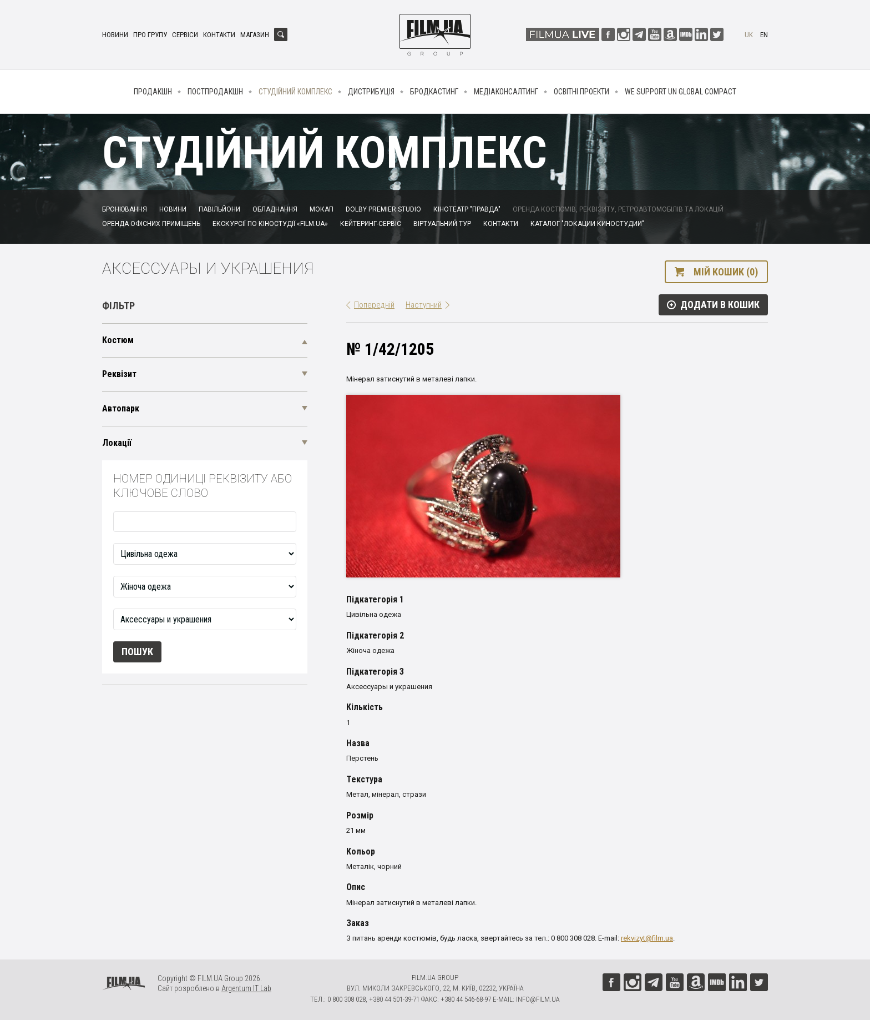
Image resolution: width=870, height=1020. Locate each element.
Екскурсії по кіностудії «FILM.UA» (270, 224)
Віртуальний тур (442, 224)
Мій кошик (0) (726, 272)
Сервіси (185, 35)
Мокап (321, 209)
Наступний (424, 305)
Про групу (150, 35)
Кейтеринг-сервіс (370, 224)
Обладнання (274, 209)
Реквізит (119, 374)
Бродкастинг (434, 91)
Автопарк (120, 408)
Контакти (219, 35)
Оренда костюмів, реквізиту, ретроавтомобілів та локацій (618, 209)
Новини (115, 35)
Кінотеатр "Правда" (466, 209)
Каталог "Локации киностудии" (587, 224)
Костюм (118, 340)
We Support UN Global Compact (680, 91)
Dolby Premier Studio (383, 209)
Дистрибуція (371, 91)
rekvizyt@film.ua (647, 938)
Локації (116, 443)
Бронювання (124, 209)
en (764, 35)
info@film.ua (538, 999)
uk (749, 35)
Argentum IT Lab (246, 988)
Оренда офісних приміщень (151, 224)
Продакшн (153, 91)
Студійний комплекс (295, 91)
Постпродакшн (215, 91)
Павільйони (219, 209)
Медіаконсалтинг (506, 91)
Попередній (374, 305)
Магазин (254, 35)
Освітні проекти (581, 91)
